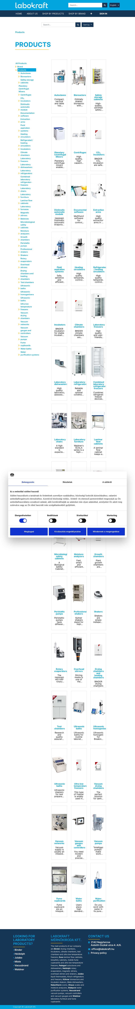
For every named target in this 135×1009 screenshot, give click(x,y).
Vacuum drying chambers (25, 315)
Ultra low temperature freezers (26, 307)
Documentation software (28, 114)
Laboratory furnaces (26, 207)
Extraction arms (25, 120)
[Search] (104, 5)
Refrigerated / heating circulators (27, 143)
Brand (20, 66)
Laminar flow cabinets (26, 201)
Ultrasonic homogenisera (27, 293)
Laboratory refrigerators (26, 171)
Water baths (26, 349)
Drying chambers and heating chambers (27, 275)
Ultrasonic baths (25, 286)
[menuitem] (19, 13)
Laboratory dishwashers (26, 165)
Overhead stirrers (25, 265)
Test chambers (27, 282)
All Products (21, 63)
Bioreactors (26, 76)
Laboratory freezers (26, 159)
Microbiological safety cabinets (28, 225)
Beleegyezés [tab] (28, 482)
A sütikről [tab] (107, 482)
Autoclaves (26, 73)
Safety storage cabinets (27, 81)
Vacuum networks (25, 322)
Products (20, 32)
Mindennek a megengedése (106, 531)
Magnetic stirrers (25, 213)
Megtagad (29, 531)
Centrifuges (26, 95)
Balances (25, 219)
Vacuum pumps (24, 337)
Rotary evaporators (26, 259)
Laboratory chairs (26, 189)
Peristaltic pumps (25, 244)
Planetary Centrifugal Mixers (24, 89)
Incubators (25, 149)
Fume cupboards (25, 343)
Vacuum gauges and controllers (26, 330)
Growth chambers (25, 238)
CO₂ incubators (25, 99)
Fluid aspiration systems (25, 128)
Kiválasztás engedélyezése (67, 531)
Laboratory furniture (26, 195)
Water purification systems (28, 353)
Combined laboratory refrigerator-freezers (26, 180)
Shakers (24, 255)
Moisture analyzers (25, 232)
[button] (91, 13)
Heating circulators (25, 135)
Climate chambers (25, 153)
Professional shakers (26, 250)
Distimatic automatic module (25, 107)
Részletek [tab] (67, 482)
